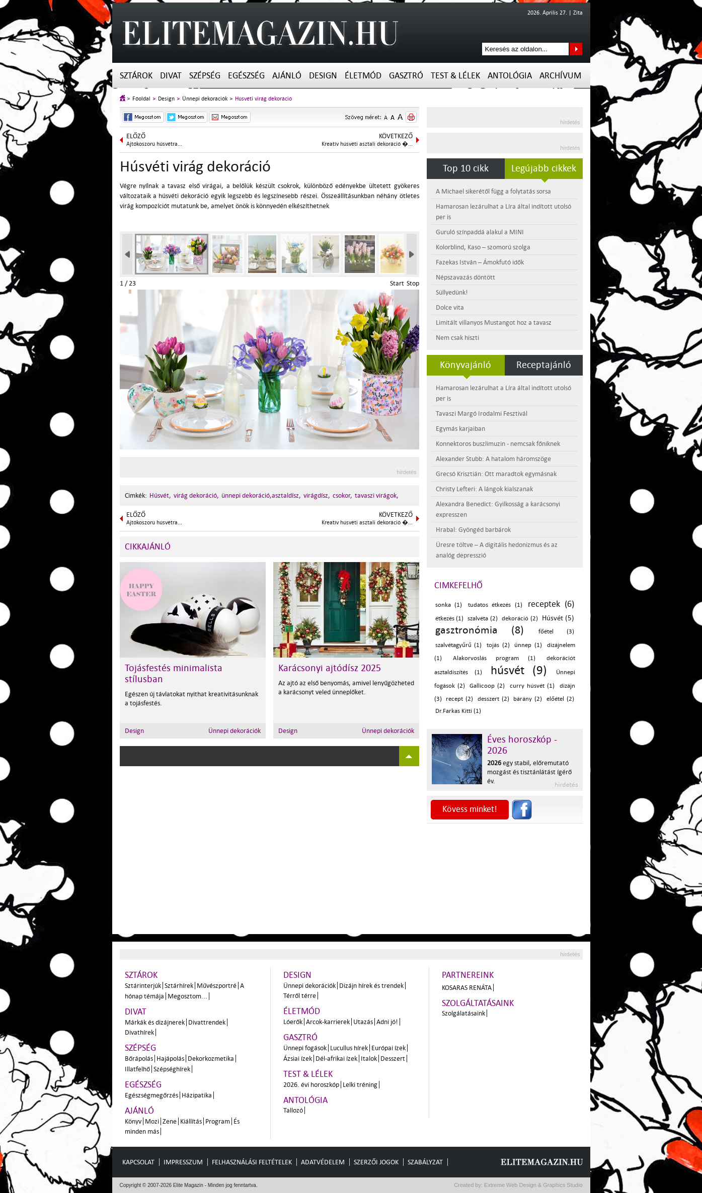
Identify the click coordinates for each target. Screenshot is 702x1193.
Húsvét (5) (558, 618)
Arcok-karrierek (328, 1022)
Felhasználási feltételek (252, 1162)
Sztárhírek (179, 985)
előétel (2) (560, 699)
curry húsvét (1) (532, 686)
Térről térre (299, 995)
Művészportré (217, 985)
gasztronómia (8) (479, 630)
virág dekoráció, (196, 495)
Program (217, 1121)
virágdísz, (316, 495)
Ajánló (286, 75)
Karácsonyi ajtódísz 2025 (329, 668)
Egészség (246, 75)
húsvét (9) (519, 670)
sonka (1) (448, 605)
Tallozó (293, 1110)
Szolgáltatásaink (478, 1003)
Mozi (152, 1121)
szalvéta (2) (482, 618)
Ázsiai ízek (297, 1058)
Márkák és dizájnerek (155, 1022)
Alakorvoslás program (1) (494, 658)
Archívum (560, 75)
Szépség (204, 75)
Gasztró (406, 75)
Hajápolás (170, 1058)
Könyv (133, 1121)
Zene (170, 1121)
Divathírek (139, 1032)
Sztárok (136, 75)
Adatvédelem (323, 1162)
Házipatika (197, 1095)
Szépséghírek (171, 1069)
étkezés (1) (449, 618)
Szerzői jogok (376, 1162)
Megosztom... (187, 996)
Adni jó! (387, 1022)
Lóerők (292, 1022)
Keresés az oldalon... (576, 49)
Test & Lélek (455, 75)
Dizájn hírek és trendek (371, 985)
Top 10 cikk (466, 168)
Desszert (392, 1058)
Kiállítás (191, 1121)
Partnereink (468, 975)
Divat (171, 75)
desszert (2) (493, 699)
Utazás (363, 1022)
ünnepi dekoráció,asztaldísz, (261, 495)
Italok (369, 1058)
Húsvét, (160, 495)
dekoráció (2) (520, 618)
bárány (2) (527, 699)
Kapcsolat (138, 1162)
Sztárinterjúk (143, 985)
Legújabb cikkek (543, 168)
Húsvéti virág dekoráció (263, 99)
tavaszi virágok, (377, 495)
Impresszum (183, 1162)
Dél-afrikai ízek (336, 1058)
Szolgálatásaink (463, 1013)
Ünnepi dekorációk (204, 99)
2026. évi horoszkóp (311, 1084)
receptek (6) (551, 604)
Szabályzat (425, 1162)
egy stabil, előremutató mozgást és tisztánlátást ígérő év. (529, 772)
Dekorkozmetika (211, 1058)
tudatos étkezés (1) (495, 605)
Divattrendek (206, 1022)
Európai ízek (388, 1048)
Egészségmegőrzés (151, 1095)
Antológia (510, 75)
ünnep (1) (528, 645)
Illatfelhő (137, 1069)
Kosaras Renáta (467, 987)
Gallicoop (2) (487, 686)
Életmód (363, 75)
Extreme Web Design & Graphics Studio (533, 1185)
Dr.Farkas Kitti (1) (458, 711)
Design (323, 75)
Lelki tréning (360, 1084)
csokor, (342, 495)
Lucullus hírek (349, 1048)
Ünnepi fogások (305, 1048)
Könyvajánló (465, 365)
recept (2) (459, 699)
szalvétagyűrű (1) (458, 645)
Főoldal (141, 99)
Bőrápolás (139, 1058)
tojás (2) (498, 645)
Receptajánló (543, 365)
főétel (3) (556, 631)
